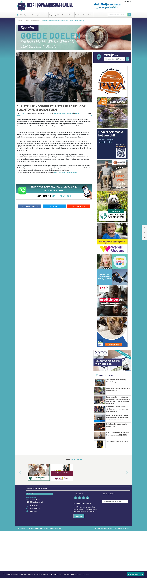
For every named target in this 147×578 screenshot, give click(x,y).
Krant (84, 15)
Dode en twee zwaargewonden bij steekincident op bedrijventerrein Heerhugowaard (117, 429)
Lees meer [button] (85, 574)
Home (20, 21)
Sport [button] (63, 15)
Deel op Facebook (30, 206)
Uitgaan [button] (70, 15)
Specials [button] (57, 15)
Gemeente (45, 15)
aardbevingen (61, 113)
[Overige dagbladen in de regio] (115, 548)
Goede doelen (35, 21)
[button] (17, 519)
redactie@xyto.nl (34, 555)
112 (21, 15)
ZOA (90, 115)
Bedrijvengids (36, 15)
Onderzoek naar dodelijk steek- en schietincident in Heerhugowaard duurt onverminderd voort (117, 446)
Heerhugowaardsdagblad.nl (50, 5)
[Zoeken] (129, 14)
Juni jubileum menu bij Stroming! (117, 487)
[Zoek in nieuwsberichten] (118, 14)
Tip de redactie (78, 206)
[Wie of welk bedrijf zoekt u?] (114, 59)
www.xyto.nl (33, 558)
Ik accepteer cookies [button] (135, 574)
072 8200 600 (33, 553)
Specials (26, 21)
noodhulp (70, 113)
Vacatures (78, 15)
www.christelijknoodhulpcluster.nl (65, 172)
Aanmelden (79, 563)
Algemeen (27, 15)
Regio (51, 15)
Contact (90, 15)
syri (55, 113)
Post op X (54, 206)
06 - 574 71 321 (61, 196)
